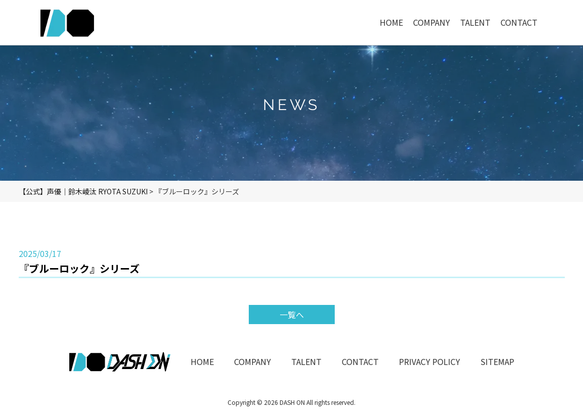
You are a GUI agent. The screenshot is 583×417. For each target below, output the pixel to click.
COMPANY (252, 361)
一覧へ (292, 314)
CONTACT (360, 361)
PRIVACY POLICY (429, 361)
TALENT (306, 361)
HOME (202, 361)
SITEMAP (497, 361)
